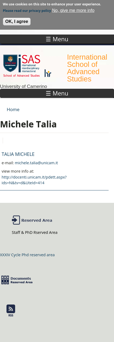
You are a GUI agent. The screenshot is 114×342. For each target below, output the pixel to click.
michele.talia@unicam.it (36, 162)
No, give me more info (73, 8)
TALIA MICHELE (18, 154)
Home (13, 109)
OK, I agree (16, 20)
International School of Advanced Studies (87, 68)
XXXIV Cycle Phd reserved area (27, 254)
